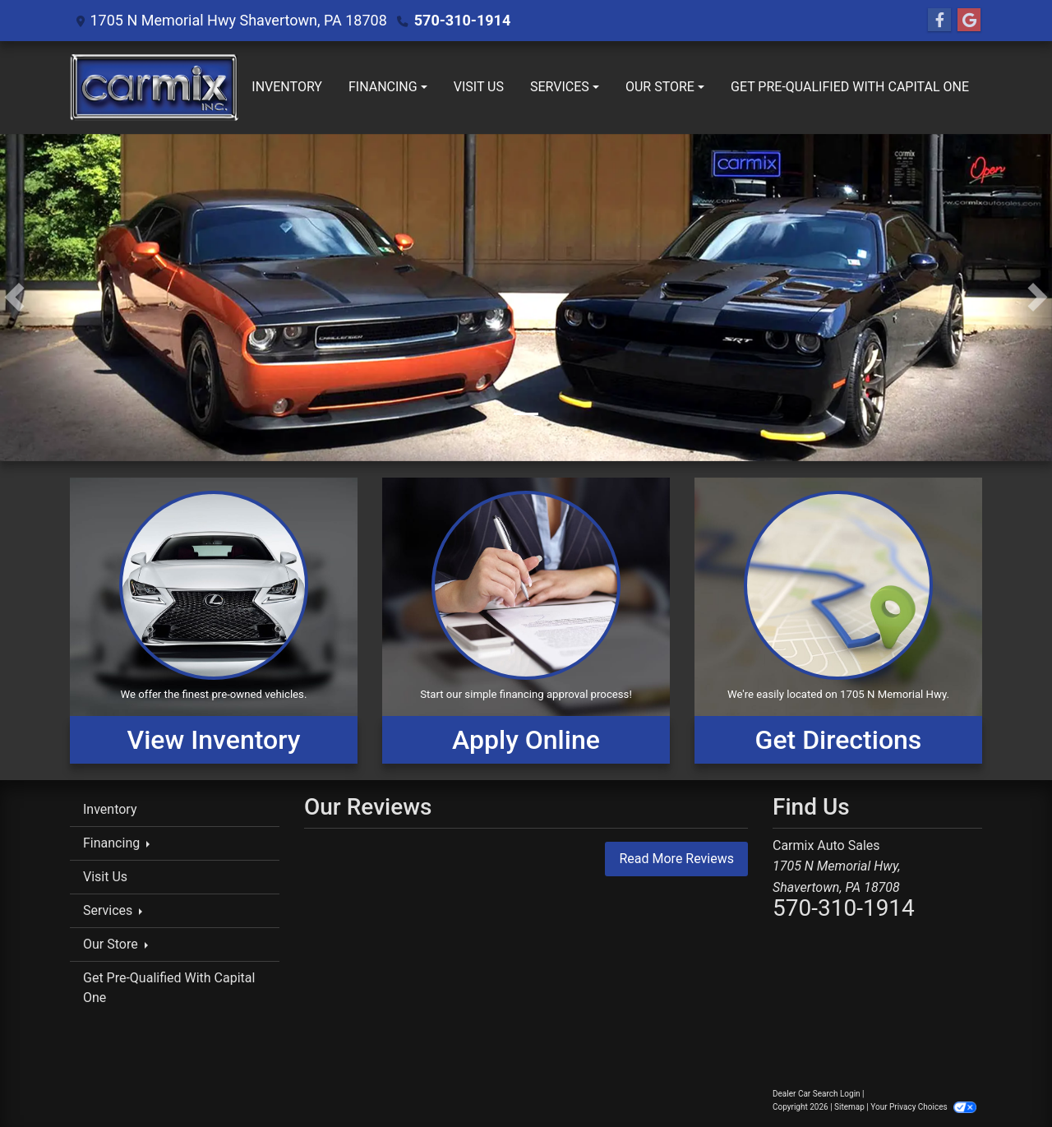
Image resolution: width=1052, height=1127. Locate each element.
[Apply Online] (526, 621)
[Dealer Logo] (154, 87)
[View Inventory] (214, 621)
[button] (14, 297)
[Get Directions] (838, 621)
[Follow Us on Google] (968, 20)
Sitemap (849, 1106)
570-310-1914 (462, 20)
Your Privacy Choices (923, 1106)
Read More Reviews (676, 858)
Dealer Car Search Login (817, 1093)
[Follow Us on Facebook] (939, 20)
